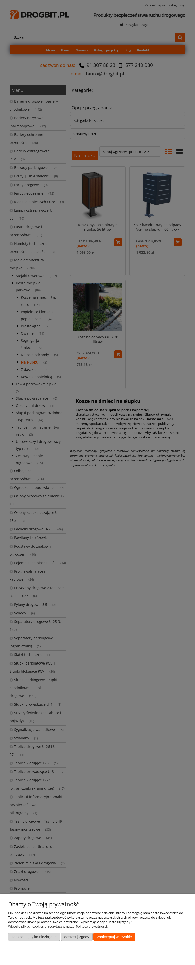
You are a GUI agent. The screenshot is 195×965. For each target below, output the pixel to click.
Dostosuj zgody (76, 937)
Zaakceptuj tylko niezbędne (34, 937)
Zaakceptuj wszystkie (114, 937)
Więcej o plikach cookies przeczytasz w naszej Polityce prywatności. (58, 926)
